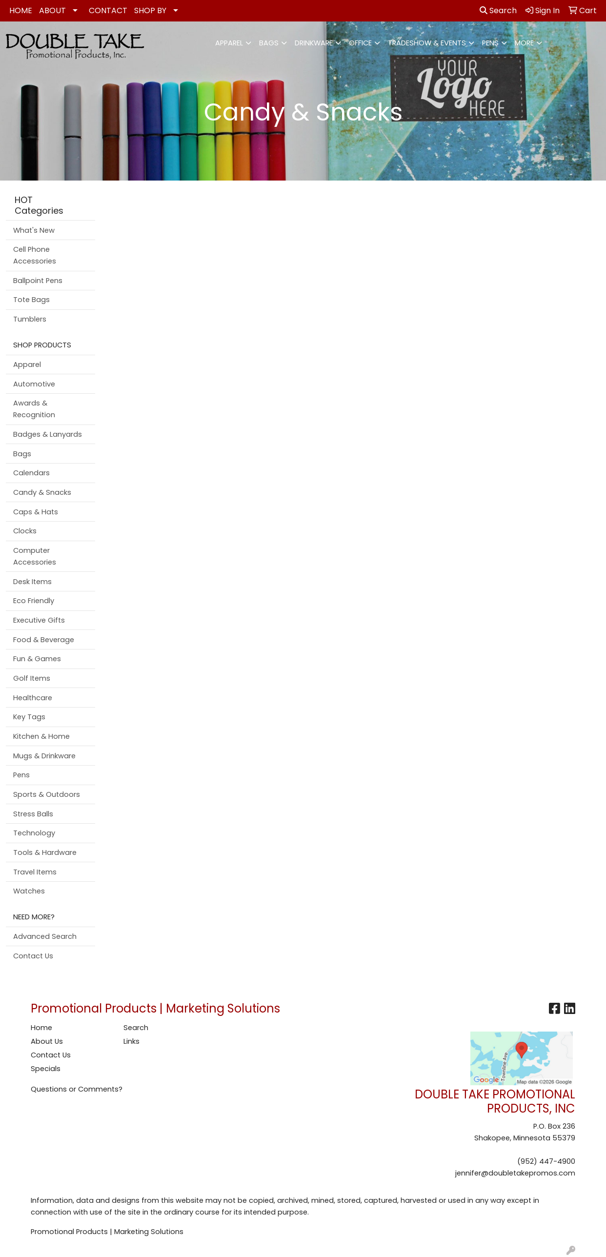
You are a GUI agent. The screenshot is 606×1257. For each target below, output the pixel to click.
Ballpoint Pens (37, 280)
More (524, 43)
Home (41, 1028)
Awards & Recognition (34, 409)
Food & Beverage (43, 640)
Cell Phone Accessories (34, 255)
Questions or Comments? (76, 1089)
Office (360, 43)
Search (498, 10)
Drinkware (314, 43)
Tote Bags (31, 299)
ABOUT (52, 10)
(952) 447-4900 (546, 1161)
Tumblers (29, 319)
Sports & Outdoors (46, 794)
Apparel (229, 43)
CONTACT (108, 10)
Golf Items (31, 678)
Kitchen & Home (41, 736)
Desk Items (32, 582)
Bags (269, 43)
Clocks (25, 531)
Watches (29, 891)
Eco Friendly (33, 601)
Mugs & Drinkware (44, 756)
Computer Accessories (34, 556)
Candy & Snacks (42, 492)
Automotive (34, 384)
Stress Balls (33, 814)
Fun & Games (37, 659)
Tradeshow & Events (427, 43)
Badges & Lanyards (47, 434)
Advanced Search (45, 936)
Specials (46, 1069)
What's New (34, 230)
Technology (34, 833)
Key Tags (29, 717)
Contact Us (33, 956)
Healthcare (32, 698)
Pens (490, 43)
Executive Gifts (39, 620)
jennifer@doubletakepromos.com (515, 1173)
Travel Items (35, 872)
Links (131, 1041)
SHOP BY (150, 10)
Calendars (31, 473)
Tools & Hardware (45, 852)
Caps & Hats (35, 512)
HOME (20, 10)
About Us (47, 1041)
